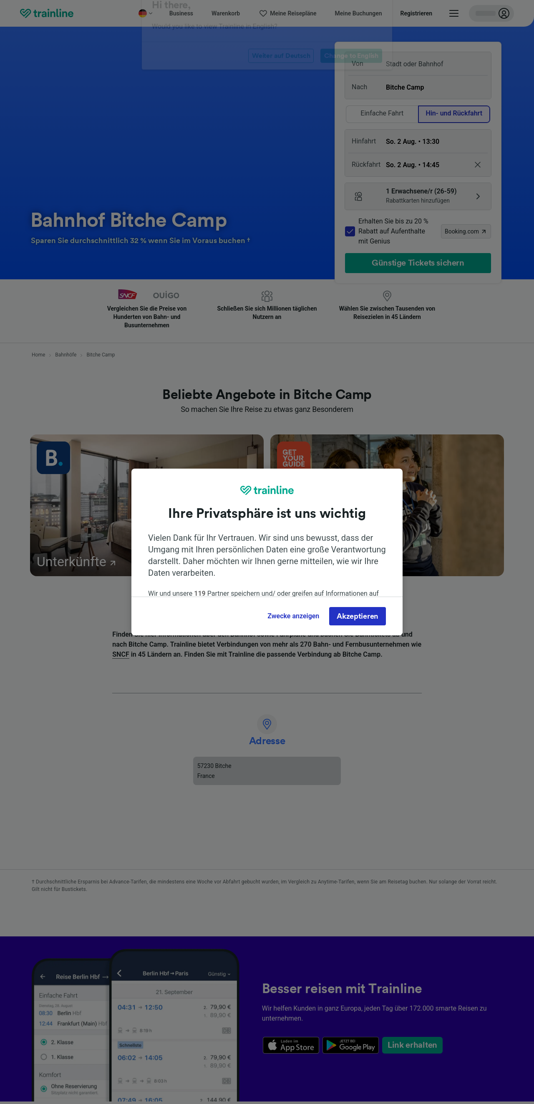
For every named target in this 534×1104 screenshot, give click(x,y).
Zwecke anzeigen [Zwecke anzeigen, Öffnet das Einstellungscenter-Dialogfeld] (293, 616)
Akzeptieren (357, 616)
